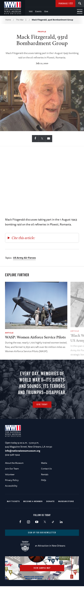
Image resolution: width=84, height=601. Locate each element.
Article (9, 332)
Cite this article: (23, 238)
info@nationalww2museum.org (22, 451)
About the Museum (14, 463)
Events (38, 11)
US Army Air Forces (24, 258)
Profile (42, 31)
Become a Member (33, 501)
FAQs (43, 480)
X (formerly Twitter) (44, 522)
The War (20, 19)
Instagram (28, 522)
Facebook (20, 522)
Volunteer (9, 474)
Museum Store (66, 501)
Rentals (44, 474)
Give (46, 11)
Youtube (36, 522)
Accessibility (11, 486)
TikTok (52, 522)
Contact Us (46, 468)
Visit (31, 11)
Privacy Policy (12, 480)
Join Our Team (12, 468)
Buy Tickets (13, 501)
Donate (50, 501)
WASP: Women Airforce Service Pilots (35, 337)
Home (8, 19)
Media (44, 463)
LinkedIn (61, 522)
